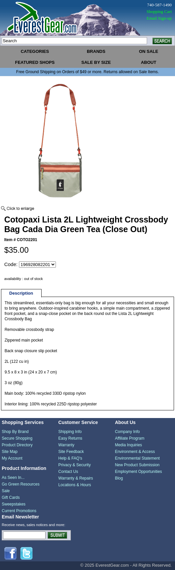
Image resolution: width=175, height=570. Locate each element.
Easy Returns (70, 438)
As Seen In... (13, 477)
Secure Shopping (17, 438)
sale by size (96, 62)
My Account (12, 458)
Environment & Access (135, 451)
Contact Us (68, 471)
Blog (119, 478)
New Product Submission (137, 465)
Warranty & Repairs (75, 478)
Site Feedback (71, 451)
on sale (148, 51)
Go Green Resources (20, 484)
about (148, 62)
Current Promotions (19, 510)
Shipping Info (70, 431)
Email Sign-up (159, 18)
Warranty (66, 445)
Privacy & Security (74, 465)
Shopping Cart (159, 11)
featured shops (35, 62)
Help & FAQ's (70, 458)
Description (21, 293)
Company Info (127, 431)
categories (35, 51)
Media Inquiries (128, 445)
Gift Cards (11, 497)
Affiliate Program (129, 438)
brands (96, 51)
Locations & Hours (74, 485)
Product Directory (17, 445)
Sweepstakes (13, 504)
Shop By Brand (15, 431)
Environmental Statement (137, 458)
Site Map (9, 451)
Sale (6, 491)
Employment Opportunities (138, 471)
